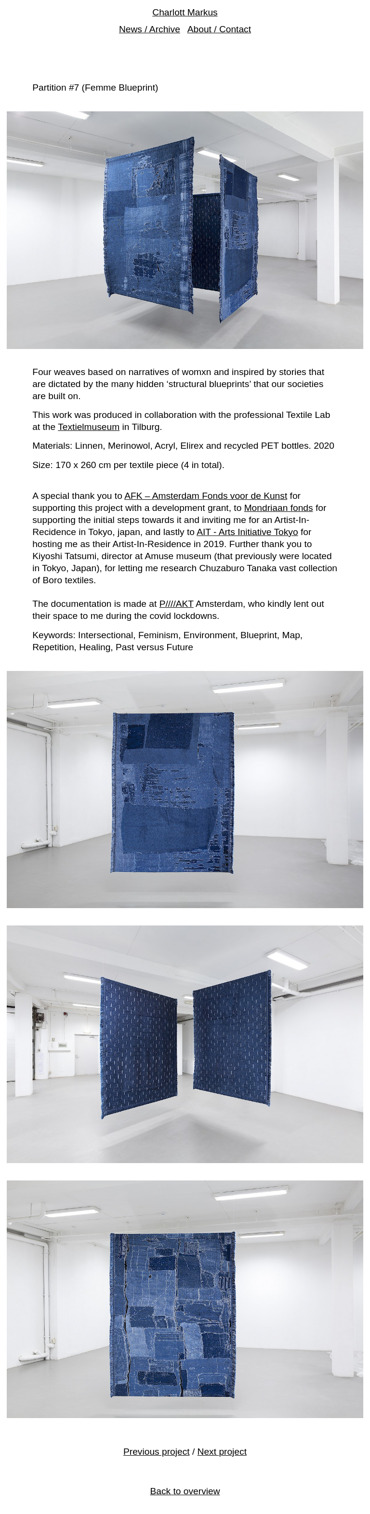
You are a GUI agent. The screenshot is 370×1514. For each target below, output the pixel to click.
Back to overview (185, 1491)
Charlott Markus (184, 12)
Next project (222, 1452)
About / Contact (219, 29)
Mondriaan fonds (278, 508)
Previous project (156, 1452)
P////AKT (176, 604)
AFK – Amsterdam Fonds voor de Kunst (205, 496)
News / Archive (149, 29)
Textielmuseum (88, 427)
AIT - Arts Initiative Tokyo (247, 532)
